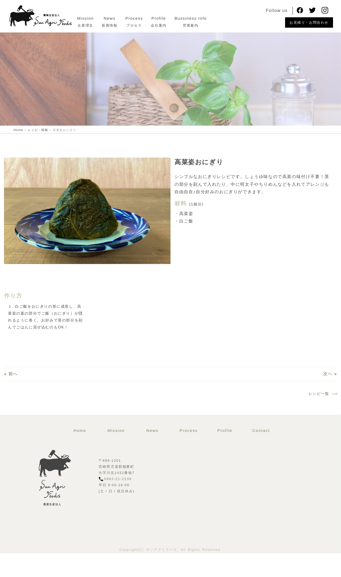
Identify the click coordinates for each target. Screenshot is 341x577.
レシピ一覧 (322, 396)
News (124, 18)
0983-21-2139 (118, 498)
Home (80, 449)
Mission (100, 18)
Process (149, 18)
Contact (261, 449)
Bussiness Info (205, 18)
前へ (13, 376)
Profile (173, 18)
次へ (327, 376)
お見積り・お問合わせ (309, 22)
